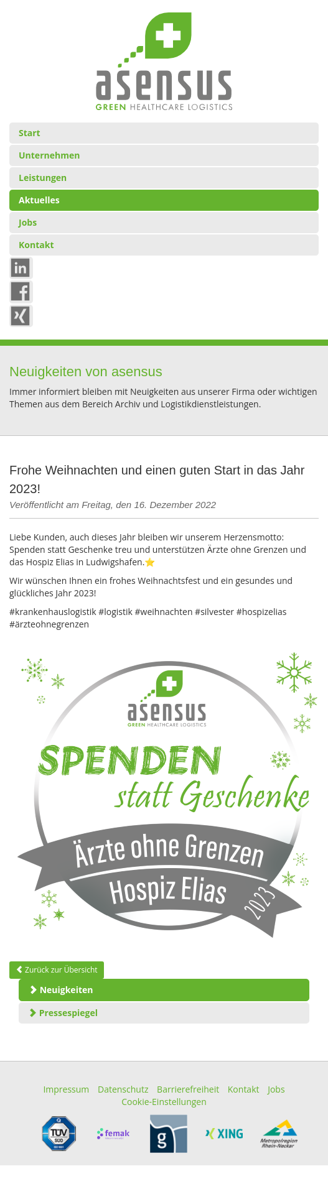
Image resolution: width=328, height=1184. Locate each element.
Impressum (66, 1089)
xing (26, 315)
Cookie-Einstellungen (164, 1102)
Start (29, 133)
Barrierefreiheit (188, 1089)
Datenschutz (123, 1089)
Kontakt (36, 245)
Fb (24, 291)
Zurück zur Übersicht (57, 969)
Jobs (28, 222)
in (23, 267)
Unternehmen (49, 155)
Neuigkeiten (61, 990)
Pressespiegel (63, 1013)
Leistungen (43, 177)
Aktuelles (39, 200)
